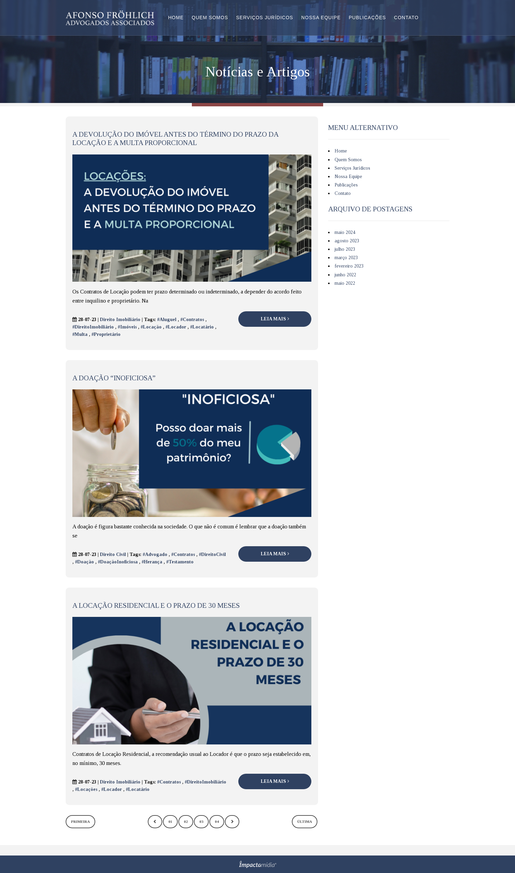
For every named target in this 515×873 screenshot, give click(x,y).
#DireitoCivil (212, 554)
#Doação (84, 561)
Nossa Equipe (321, 17)
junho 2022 (345, 274)
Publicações (367, 17)
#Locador (176, 326)
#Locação (151, 326)
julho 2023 (345, 249)
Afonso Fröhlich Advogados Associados (110, 18)
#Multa (80, 334)
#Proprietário (106, 334)
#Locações (86, 789)
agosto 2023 (347, 240)
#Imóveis (127, 326)
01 (170, 821)
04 (217, 821)
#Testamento (180, 561)
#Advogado (155, 554)
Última (304, 821)
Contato (406, 17)
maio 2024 (345, 232)
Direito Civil (113, 554)
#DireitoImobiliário (93, 326)
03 (201, 821)
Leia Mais (275, 318)
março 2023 (346, 257)
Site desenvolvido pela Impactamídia (257, 864)
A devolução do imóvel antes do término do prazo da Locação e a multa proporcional (175, 138)
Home (176, 17)
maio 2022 (345, 283)
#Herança (152, 561)
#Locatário (202, 326)
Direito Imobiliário (120, 319)
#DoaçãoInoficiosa (118, 561)
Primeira (80, 821)
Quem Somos (210, 17)
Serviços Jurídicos (264, 17)
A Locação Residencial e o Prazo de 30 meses (156, 605)
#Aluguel (166, 319)
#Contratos (192, 319)
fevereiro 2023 (349, 266)
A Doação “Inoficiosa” (114, 378)
